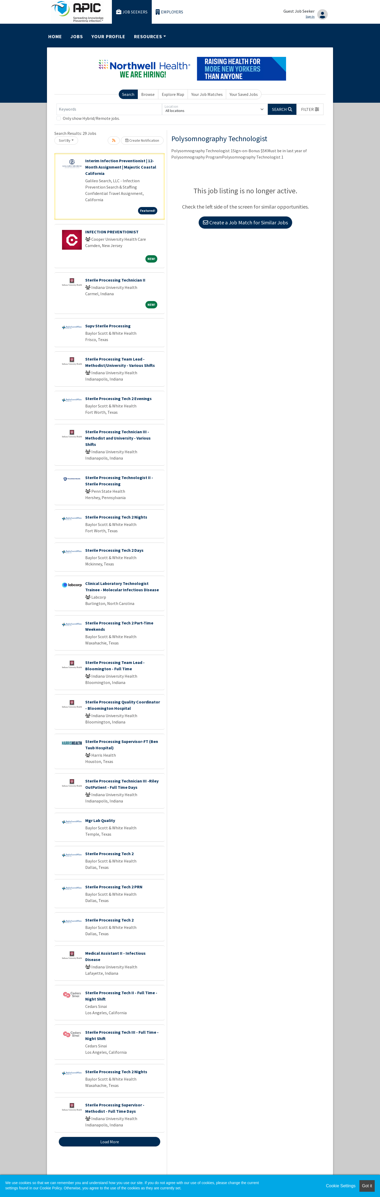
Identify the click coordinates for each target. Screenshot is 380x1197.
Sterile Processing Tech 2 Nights (116, 517)
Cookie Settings (340, 1186)
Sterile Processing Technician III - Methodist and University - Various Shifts (118, 438)
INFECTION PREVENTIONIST (112, 231)
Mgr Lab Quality (100, 820)
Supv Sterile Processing (108, 325)
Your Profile (108, 36)
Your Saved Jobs (244, 94)
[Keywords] (109, 109)
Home (55, 36)
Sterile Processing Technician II (115, 280)
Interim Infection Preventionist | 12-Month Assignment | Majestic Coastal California (120, 167)
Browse (148, 94)
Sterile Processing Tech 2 (109, 853)
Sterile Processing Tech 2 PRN (113, 886)
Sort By (64, 140)
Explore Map (173, 94)
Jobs (76, 36)
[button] (310, 109)
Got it (367, 1186)
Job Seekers (132, 12)
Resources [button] (148, 36)
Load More (109, 1141)
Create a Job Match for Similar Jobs (245, 222)
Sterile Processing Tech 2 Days (114, 550)
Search (128, 94)
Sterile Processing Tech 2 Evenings (118, 398)
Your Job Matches (207, 94)
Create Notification (142, 140)
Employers (169, 12)
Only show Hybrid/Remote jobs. (91, 118)
